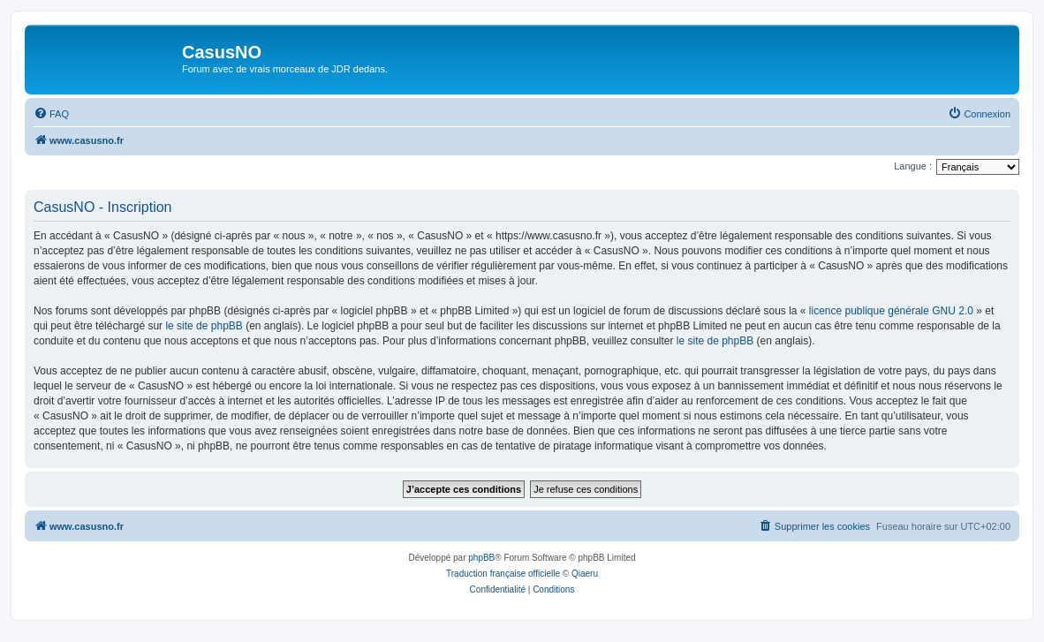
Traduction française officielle (503, 573)
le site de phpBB (203, 326)
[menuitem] (51, 114)
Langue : (913, 166)
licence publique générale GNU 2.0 (891, 311)
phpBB (481, 558)
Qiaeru (584, 573)
